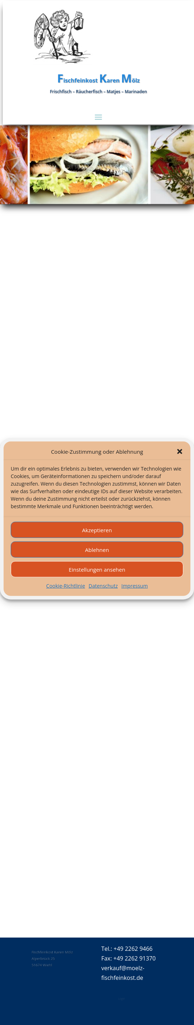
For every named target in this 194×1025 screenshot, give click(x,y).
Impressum (134, 596)
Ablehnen (97, 560)
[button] (179, 462)
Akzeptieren (97, 540)
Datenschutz (103, 596)
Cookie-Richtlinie (65, 596)
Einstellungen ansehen (97, 580)
